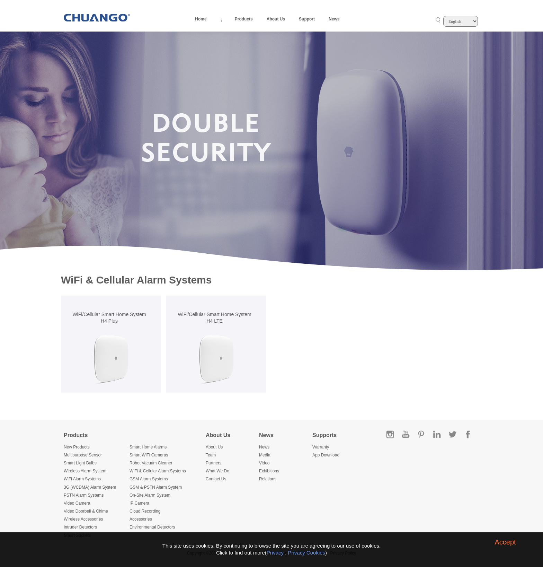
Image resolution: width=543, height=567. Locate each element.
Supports (324, 435)
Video (264, 463)
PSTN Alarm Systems (84, 495)
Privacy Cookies (307, 553)
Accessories (141, 519)
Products (244, 19)
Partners (213, 463)
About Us (276, 19)
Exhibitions (269, 471)
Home (200, 19)
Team (211, 455)
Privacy (275, 553)
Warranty (320, 447)
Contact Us (216, 479)
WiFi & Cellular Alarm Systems (158, 471)
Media (264, 455)
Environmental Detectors (152, 527)
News (334, 19)
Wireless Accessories (83, 519)
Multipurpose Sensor (83, 455)
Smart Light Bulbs (80, 463)
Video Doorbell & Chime (86, 511)
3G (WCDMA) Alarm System (90, 487)
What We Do (217, 471)
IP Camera (139, 503)
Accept (505, 542)
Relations (267, 479)
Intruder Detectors (80, 527)
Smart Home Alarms (148, 447)
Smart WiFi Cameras (149, 455)
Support (307, 19)
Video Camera (77, 503)
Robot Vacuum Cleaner (151, 463)
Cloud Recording (145, 511)
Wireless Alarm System (85, 471)
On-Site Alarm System (150, 495)
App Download (325, 455)
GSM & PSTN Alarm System (156, 487)
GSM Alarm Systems (149, 479)
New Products (77, 447)
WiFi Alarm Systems (82, 479)
